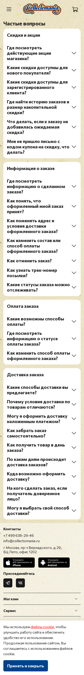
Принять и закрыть (25, 665)
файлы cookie (42, 627)
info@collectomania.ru (21, 541)
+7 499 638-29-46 (18, 535)
